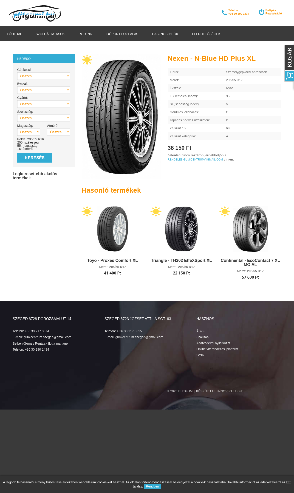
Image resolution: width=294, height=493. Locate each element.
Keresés (35, 157)
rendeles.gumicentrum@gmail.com (195, 159)
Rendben (152, 486)
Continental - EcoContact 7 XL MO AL (250, 262)
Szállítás (202, 337)
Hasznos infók (165, 34)
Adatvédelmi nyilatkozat (213, 343)
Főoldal (14, 34)
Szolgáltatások (50, 34)
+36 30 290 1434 (37, 349)
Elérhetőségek (206, 34)
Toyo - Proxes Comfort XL (112, 260)
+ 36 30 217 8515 (129, 331)
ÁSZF (200, 331)
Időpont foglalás (122, 34)
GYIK (200, 355)
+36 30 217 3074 (37, 331)
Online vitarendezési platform (217, 349)
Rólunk (85, 34)
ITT (288, 482)
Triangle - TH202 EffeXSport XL (181, 260)
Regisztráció (274, 13)
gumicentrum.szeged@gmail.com (47, 337)
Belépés (271, 10)
